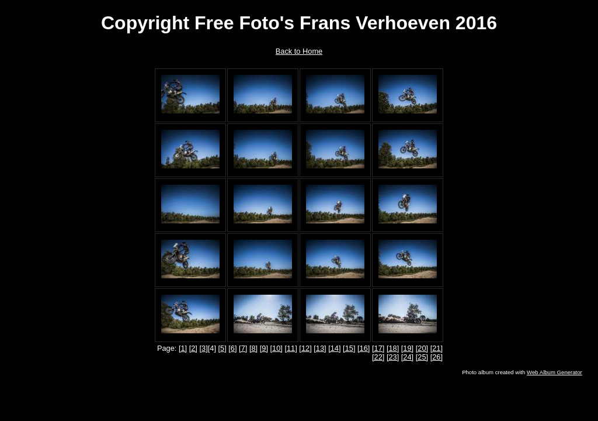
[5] (222, 348)
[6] (232, 348)
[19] (407, 348)
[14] (334, 348)
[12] (305, 348)
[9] (264, 348)
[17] (378, 348)
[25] (422, 357)
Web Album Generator (554, 372)
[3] (203, 348)
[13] (320, 348)
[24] (407, 357)
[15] (349, 348)
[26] (436, 357)
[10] (276, 348)
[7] (243, 348)
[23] (393, 357)
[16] (363, 348)
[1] (183, 348)
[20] (422, 348)
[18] (393, 348)
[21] (436, 348)
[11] (290, 348)
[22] (378, 357)
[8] (253, 348)
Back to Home (299, 51)
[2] (193, 348)
